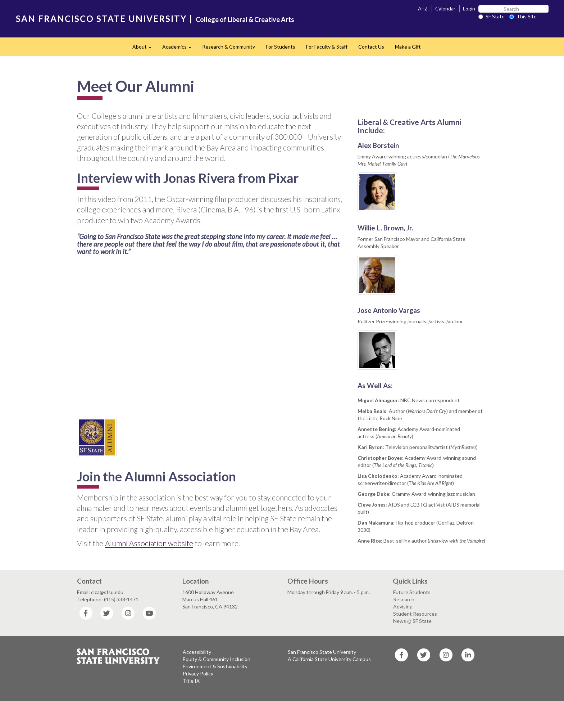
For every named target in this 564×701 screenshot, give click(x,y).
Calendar (445, 8)
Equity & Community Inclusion (216, 659)
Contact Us (371, 47)
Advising (403, 606)
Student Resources (415, 614)
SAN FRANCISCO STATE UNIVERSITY (101, 18)
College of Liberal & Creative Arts (245, 19)
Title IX (191, 681)
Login (469, 8)
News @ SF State (412, 621)
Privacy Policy (198, 673)
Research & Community (228, 47)
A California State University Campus (329, 659)
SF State (491, 16)
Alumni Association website (149, 543)
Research (403, 599)
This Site (523, 16)
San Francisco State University (322, 652)
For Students (280, 47)
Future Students (412, 592)
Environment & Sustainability (215, 666)
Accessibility (197, 652)
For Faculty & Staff (326, 47)
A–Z (423, 8)
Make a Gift (408, 47)
